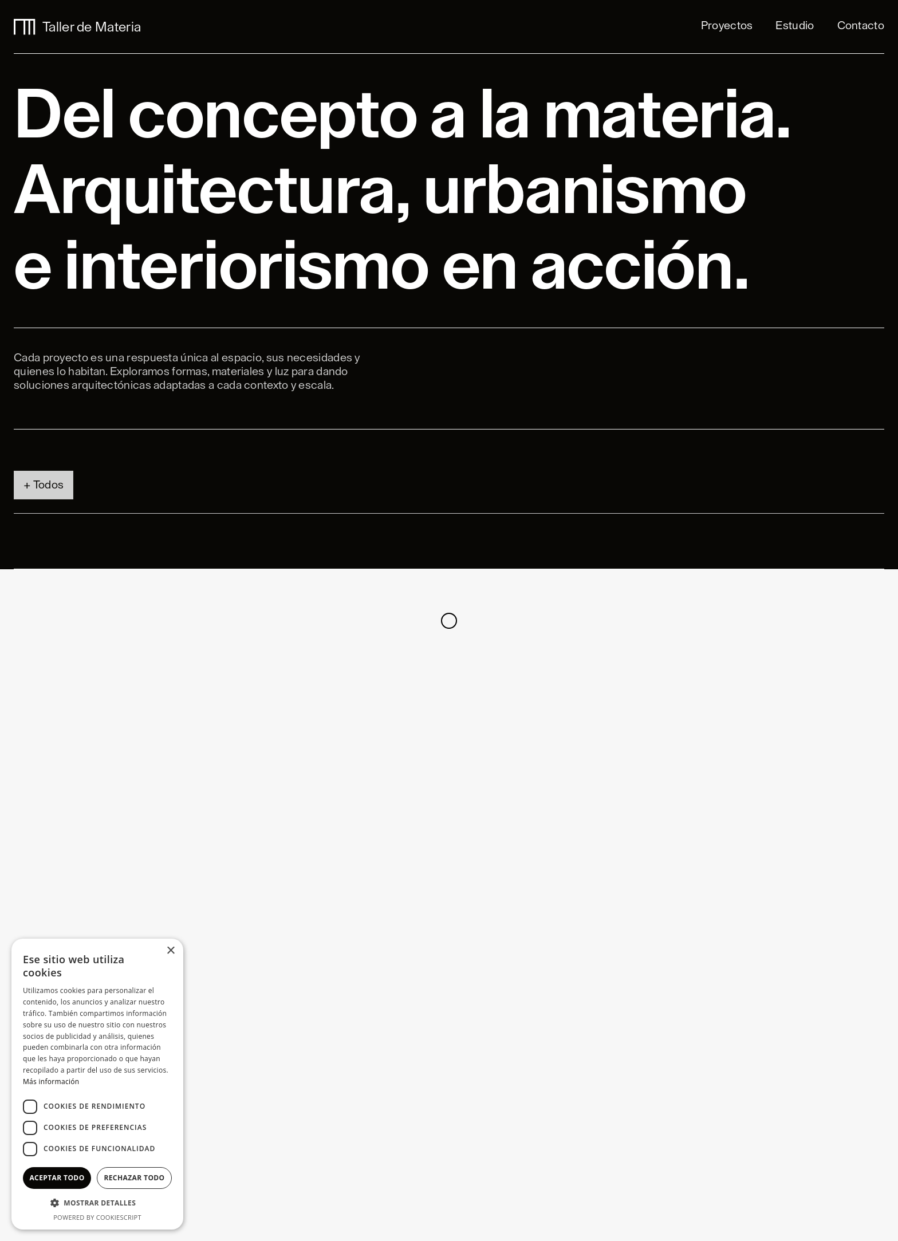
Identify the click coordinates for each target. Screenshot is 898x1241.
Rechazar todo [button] (134, 1178)
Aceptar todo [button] (56, 1178)
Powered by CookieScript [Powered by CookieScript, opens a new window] (97, 1217)
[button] (97, 1203)
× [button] (170, 951)
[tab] (43, 485)
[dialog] (97, 1084)
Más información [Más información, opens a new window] (51, 1081)
